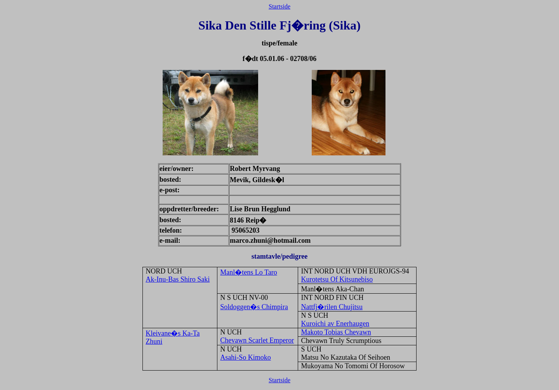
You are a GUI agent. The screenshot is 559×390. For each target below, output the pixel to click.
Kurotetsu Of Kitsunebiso (337, 279)
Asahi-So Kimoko (245, 357)
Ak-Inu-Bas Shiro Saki (178, 279)
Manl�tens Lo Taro (248, 272)
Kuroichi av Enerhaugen (335, 323)
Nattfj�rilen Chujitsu (331, 307)
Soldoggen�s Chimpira (254, 307)
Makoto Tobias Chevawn (336, 332)
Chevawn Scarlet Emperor (257, 340)
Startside (279, 6)
